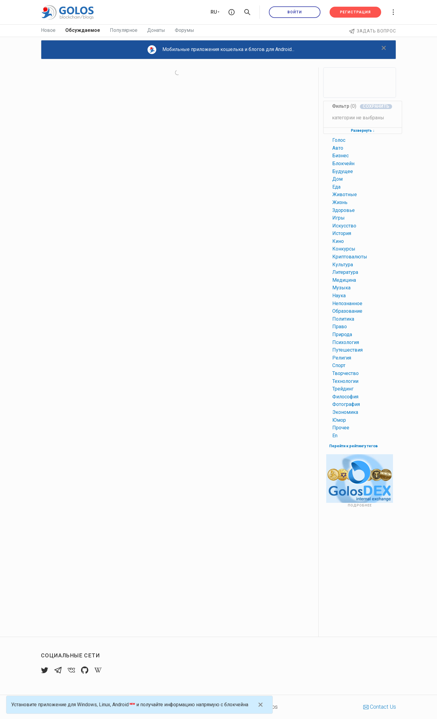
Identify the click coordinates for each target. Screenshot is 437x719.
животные (344, 194)
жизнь (339, 202)
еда (336, 187)
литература (345, 272)
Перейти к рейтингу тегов (353, 446)
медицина (344, 280)
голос (338, 140)
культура (342, 264)
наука (339, 295)
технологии (345, 381)
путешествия (347, 350)
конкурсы (343, 249)
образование (347, 311)
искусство (344, 226)
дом (337, 179)
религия (341, 358)
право (339, 326)
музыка (341, 288)
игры (338, 218)
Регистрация (355, 12)
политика (343, 319)
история (341, 233)
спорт (338, 365)
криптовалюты (349, 257)
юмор (339, 420)
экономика (345, 412)
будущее (342, 171)
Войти (294, 12)
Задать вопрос (372, 31)
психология (345, 342)
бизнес (340, 155)
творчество (345, 373)
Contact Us (379, 707)
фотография (346, 404)
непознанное (347, 303)
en (334, 435)
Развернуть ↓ (362, 130)
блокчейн (343, 163)
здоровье (343, 210)
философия (345, 397)
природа (342, 334)
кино (338, 241)
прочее (340, 428)
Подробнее (360, 505)
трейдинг (343, 389)
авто (337, 148)
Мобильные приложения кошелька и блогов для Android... (220, 49)
